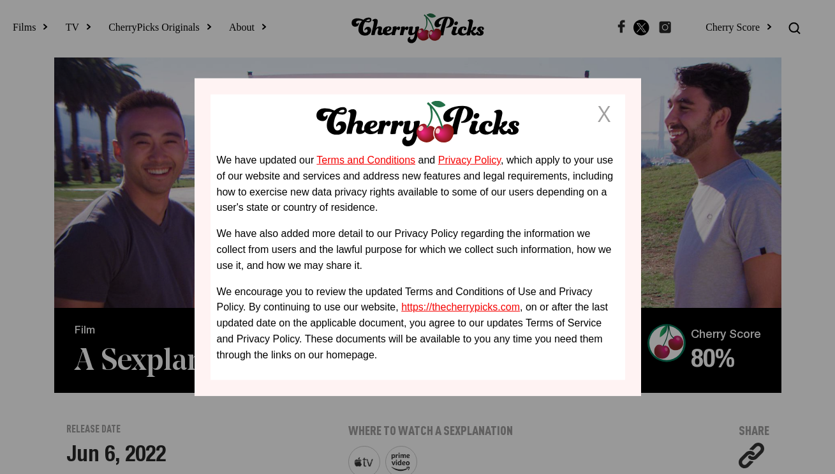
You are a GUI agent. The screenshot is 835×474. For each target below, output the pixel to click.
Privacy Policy (469, 160)
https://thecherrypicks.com (460, 307)
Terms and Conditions (365, 160)
